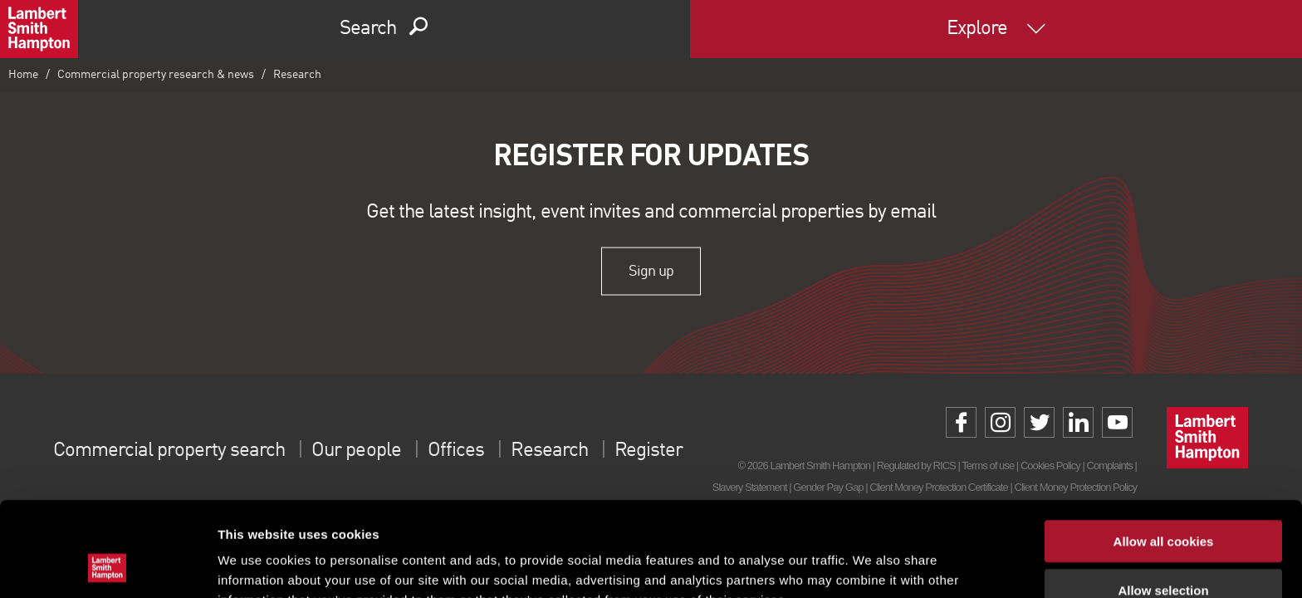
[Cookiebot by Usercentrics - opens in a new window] (107, 565)
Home (23, 75)
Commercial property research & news (155, 75)
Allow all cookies (1164, 452)
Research (297, 75)
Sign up (651, 270)
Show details (871, 565)
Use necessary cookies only (1163, 549)
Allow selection (1163, 501)
